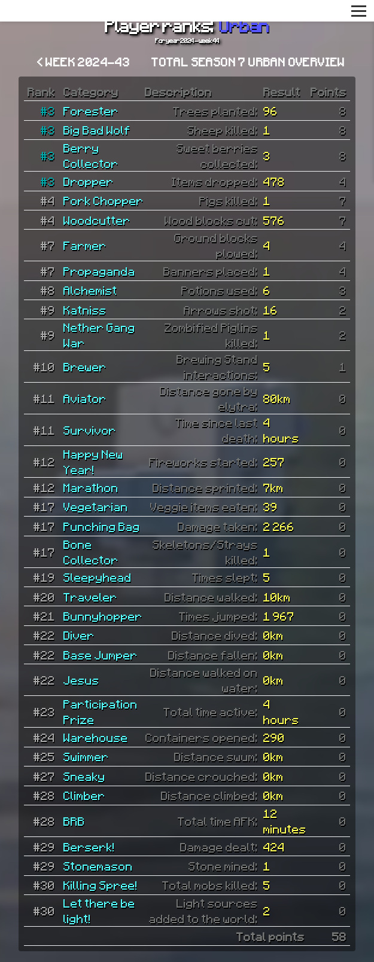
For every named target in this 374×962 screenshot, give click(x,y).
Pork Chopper (103, 200)
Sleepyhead (97, 577)
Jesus (81, 680)
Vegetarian (95, 506)
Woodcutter (96, 220)
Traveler (90, 597)
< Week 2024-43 (83, 62)
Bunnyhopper (102, 616)
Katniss (85, 310)
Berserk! (89, 847)
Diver (79, 635)
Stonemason (98, 866)
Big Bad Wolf (96, 130)
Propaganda (99, 271)
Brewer (85, 366)
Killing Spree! (100, 885)
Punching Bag (101, 526)
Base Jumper (100, 655)
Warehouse (95, 737)
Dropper (88, 181)
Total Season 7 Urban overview (248, 62)
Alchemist (90, 290)
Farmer (85, 245)
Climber (84, 795)
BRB (74, 821)
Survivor (89, 430)
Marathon (90, 487)
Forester (90, 111)
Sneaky (84, 776)
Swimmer (86, 756)
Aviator (85, 398)
